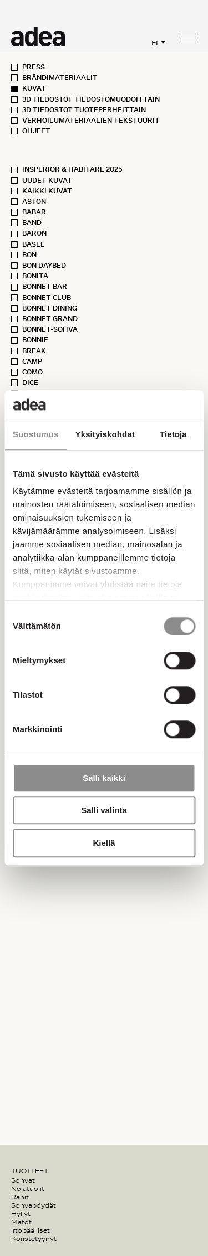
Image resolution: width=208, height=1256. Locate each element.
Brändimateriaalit (60, 77)
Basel (33, 244)
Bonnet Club (46, 297)
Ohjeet (36, 131)
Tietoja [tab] (173, 434)
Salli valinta (104, 810)
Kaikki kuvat (47, 191)
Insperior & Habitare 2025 (72, 169)
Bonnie (35, 340)
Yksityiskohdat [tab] (105, 434)
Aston (34, 201)
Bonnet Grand (50, 319)
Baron (34, 233)
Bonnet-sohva (50, 329)
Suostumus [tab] (36, 434)
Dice (30, 382)
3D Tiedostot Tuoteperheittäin (84, 110)
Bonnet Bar (44, 286)
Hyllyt (21, 1213)
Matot (21, 1222)
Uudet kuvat (47, 180)
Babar (34, 212)
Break (34, 351)
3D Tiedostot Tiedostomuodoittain (91, 99)
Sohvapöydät (33, 1205)
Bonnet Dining (49, 308)
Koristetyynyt (34, 1238)
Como (32, 372)
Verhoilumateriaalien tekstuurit (91, 120)
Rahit (20, 1197)
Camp (32, 361)
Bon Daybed (44, 265)
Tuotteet (29, 1171)
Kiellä (104, 843)
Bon (29, 255)
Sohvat (23, 1180)
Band (32, 222)
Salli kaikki (104, 778)
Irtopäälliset (30, 1230)
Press (33, 67)
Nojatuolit (27, 1188)
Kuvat (34, 88)
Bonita (35, 276)
